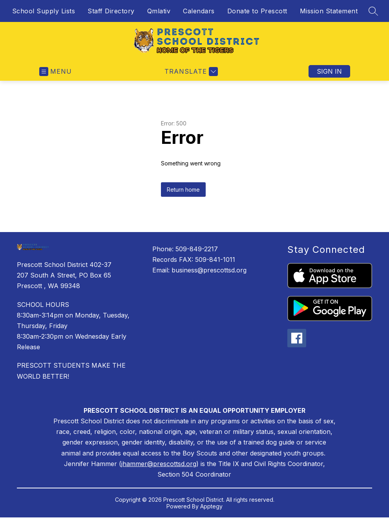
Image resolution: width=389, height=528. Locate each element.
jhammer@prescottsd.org (158, 464)
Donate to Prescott (257, 11)
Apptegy (211, 506)
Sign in (329, 71)
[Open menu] (55, 71)
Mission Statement (329, 11)
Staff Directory (111, 11)
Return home (183, 189)
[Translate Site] (190, 71)
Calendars (199, 11)
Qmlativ (159, 11)
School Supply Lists (43, 11)
